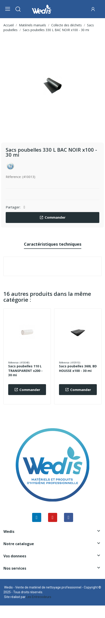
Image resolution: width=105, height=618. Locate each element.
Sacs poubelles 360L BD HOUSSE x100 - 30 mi (78, 368)
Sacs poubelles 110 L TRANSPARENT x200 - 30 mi (25, 370)
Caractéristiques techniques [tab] (52, 244)
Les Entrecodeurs (38, 597)
